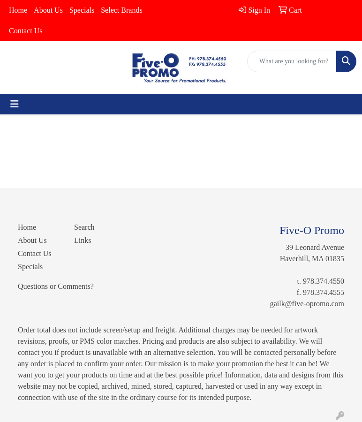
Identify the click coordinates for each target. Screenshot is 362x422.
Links (82, 240)
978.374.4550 (323, 281)
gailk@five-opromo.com (307, 304)
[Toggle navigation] (14, 104)
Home (18, 10)
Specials (81, 10)
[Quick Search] (292, 61)
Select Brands (121, 10)
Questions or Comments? (56, 286)
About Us (48, 10)
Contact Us (26, 31)
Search (84, 227)
